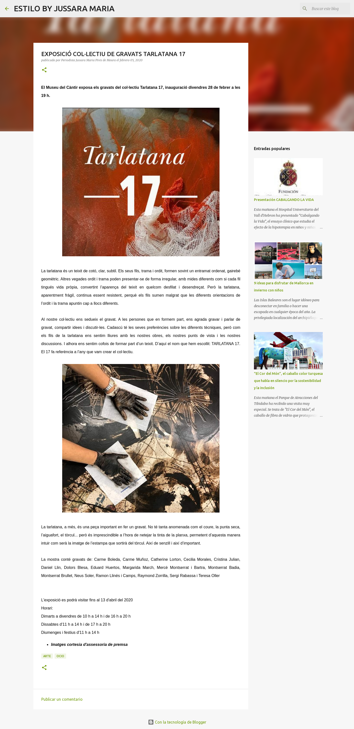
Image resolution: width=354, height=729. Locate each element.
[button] (44, 70)
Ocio (60, 656)
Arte (47, 656)
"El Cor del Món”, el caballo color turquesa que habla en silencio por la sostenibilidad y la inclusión (288, 381)
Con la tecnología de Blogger (177, 722)
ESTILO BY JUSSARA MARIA (64, 8)
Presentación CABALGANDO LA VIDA (284, 200)
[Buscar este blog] (324, 9)
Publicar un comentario (62, 699)
